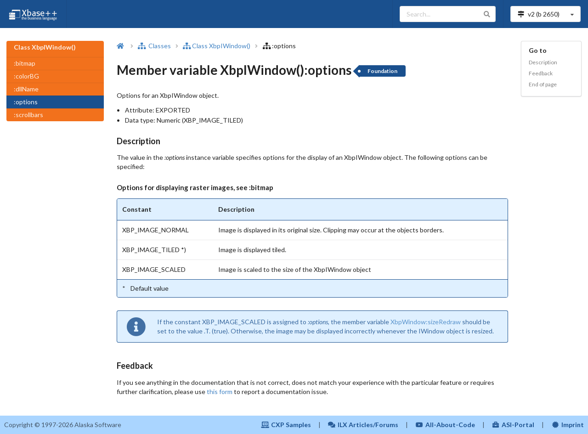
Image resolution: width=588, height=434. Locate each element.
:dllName (26, 89)
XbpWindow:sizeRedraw (425, 322)
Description (543, 62)
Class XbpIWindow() (216, 46)
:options (26, 102)
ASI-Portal (513, 424)
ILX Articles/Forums (363, 424)
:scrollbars (28, 114)
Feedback (541, 73)
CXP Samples (286, 424)
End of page (543, 84)
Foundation (382, 71)
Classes (154, 46)
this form (219, 391)
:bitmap (24, 63)
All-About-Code (445, 424)
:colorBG (26, 76)
